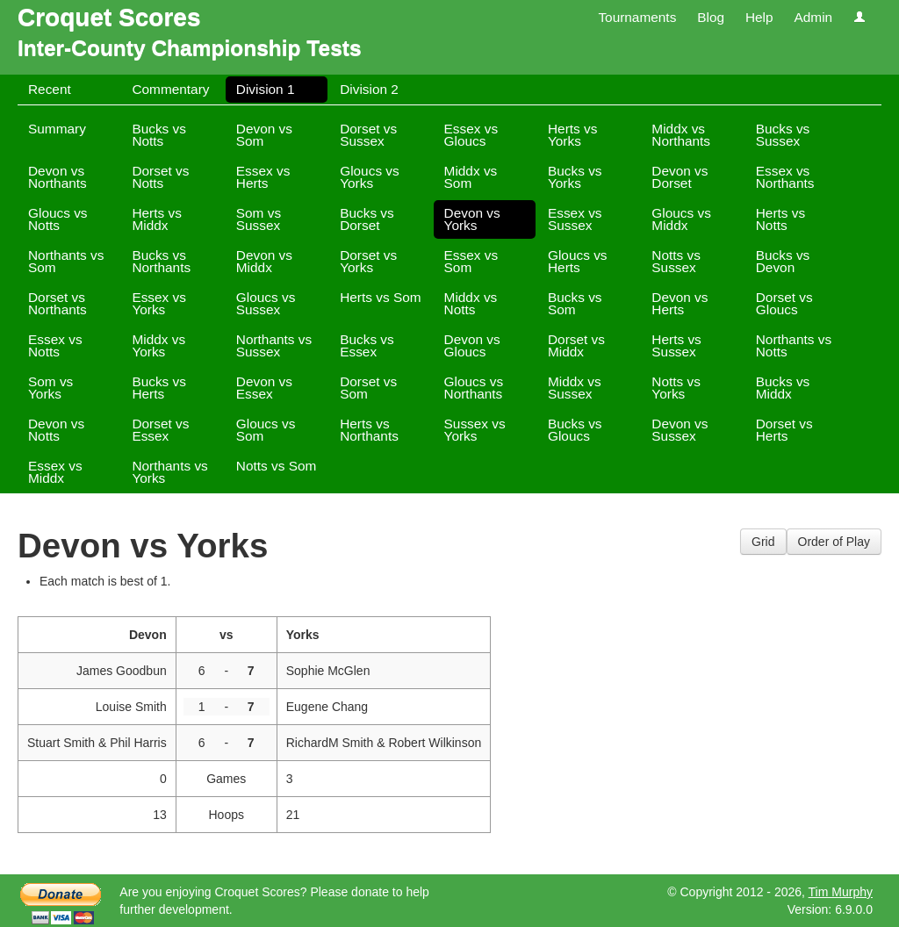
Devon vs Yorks (472, 219)
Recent (49, 89)
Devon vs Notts (56, 429)
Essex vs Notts (55, 345)
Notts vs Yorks (676, 387)
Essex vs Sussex (575, 219)
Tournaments (637, 17)
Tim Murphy (841, 892)
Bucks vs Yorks (575, 176)
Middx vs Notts (471, 303)
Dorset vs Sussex (368, 134)
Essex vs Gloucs (471, 134)
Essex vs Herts (263, 176)
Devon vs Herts (679, 303)
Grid (763, 542)
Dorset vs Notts (160, 176)
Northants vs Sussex (274, 345)
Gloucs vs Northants (474, 387)
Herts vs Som (380, 297)
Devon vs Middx (264, 261)
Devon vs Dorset (679, 176)
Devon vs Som (264, 134)
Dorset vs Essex (160, 429)
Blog (710, 17)
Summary (57, 128)
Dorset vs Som (368, 387)
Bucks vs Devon (783, 261)
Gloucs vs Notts (58, 219)
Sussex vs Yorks (475, 429)
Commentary (170, 89)
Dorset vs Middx (576, 345)
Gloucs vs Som (266, 429)
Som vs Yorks (50, 387)
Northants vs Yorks (169, 471)
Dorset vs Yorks (368, 261)
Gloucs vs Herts (578, 261)
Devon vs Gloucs (472, 345)
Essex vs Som (471, 261)
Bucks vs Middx (783, 387)
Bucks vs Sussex (783, 134)
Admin (813, 17)
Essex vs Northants (785, 176)
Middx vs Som (471, 176)
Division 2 (369, 89)
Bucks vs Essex (367, 345)
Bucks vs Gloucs (575, 429)
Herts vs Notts (780, 219)
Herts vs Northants (369, 429)
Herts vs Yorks (572, 134)
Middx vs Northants (680, 134)
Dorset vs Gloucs (784, 303)
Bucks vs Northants (161, 261)
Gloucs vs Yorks (369, 176)
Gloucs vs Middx (681, 219)
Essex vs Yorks (159, 303)
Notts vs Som (276, 465)
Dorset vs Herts (784, 429)
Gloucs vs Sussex (266, 303)
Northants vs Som (66, 261)
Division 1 (265, 89)
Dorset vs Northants (57, 303)
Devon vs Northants (57, 176)
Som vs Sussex (258, 219)
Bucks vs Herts (159, 387)
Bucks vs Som (575, 303)
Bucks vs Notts (159, 134)
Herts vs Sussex (676, 345)
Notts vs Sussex (676, 261)
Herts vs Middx (156, 219)
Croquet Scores (109, 17)
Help (759, 17)
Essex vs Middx (55, 471)
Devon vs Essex (264, 387)
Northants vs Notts (793, 345)
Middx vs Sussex (574, 387)
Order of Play (834, 542)
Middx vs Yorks (158, 345)
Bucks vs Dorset (367, 219)
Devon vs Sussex (679, 429)
